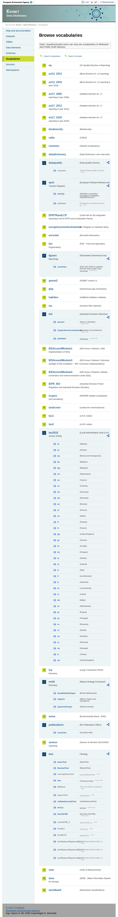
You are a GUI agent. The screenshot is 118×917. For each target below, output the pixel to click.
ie (58, 558)
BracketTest (63, 768)
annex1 (60, 322)
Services (10, 64)
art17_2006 (55, 94)
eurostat (54, 235)
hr (58, 546)
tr (58, 654)
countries (62, 267)
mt (58, 600)
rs (58, 630)
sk (58, 648)
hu (58, 552)
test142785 (62, 814)
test (51, 754)
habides (53, 297)
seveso (53, 742)
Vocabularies (13, 59)
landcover (55, 407)
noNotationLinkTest (66, 801)
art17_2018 (55, 117)
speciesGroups (64, 706)
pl (58, 612)
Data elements (13, 47)
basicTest (62, 762)
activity (60, 194)
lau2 (51, 424)
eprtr (51, 182)
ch (58, 474)
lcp (50, 670)
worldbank (55, 890)
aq (50, 65)
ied (50, 314)
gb (58, 534)
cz (58, 486)
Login (86, 2)
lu (58, 588)
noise (52, 716)
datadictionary (57, 154)
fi (58, 522)
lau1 (51, 415)
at (58, 450)
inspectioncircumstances (68, 330)
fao (50, 243)
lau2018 (53, 432)
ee (58, 504)
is (58, 564)
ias (50, 305)
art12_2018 (55, 82)
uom (51, 869)
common (54, 146)
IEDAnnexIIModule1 (60, 348)
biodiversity (56, 129)
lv (58, 594)
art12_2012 (55, 73)
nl (58, 606)
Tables (9, 42)
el (58, 510)
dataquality (55, 162)
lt (58, 582)
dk (58, 498)
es (58, 516)
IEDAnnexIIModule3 (60, 360)
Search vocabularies (52, 56)
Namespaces (12, 70)
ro (58, 624)
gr (58, 540)
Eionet (18, 25)
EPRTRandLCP (58, 215)
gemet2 (53, 280)
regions (61, 699)
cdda (51, 137)
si (58, 642)
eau (59, 780)
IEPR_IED (54, 383)
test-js (60, 807)
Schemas (10, 53)
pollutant (61, 338)
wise (51, 878)
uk (58, 660)
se (58, 636)
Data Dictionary (29, 25)
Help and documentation (18, 30)
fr (58, 528)
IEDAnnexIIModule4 (60, 372)
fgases (53, 255)
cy (58, 480)
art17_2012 (55, 105)
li (57, 576)
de (58, 492)
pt (58, 618)
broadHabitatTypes (66, 693)
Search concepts (75, 56)
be (58, 462)
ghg (51, 289)
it (58, 570)
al (58, 444)
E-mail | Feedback (15, 907)
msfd (52, 681)
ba (58, 456)
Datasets (10, 36)
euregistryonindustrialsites (64, 227)
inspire (53, 395)
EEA (18, 2)
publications (56, 724)
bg (58, 468)
